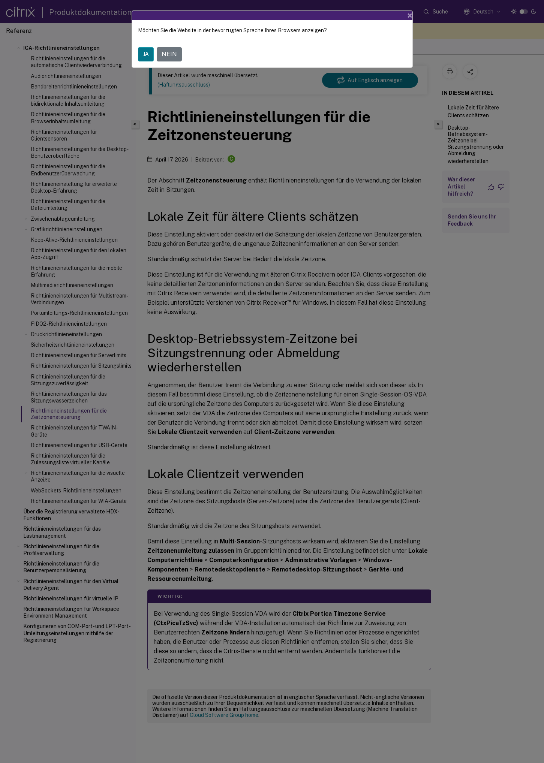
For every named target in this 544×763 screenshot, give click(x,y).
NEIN (169, 54)
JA (146, 54)
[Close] (409, 15)
